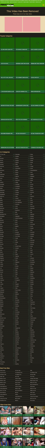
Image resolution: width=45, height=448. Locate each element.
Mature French (32, 2)
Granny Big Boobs (3, 388)
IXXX (31, 370)
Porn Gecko (32, 400)
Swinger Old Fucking (34, 378)
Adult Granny (6, 2)
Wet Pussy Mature (18, 390)
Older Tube (2, 376)
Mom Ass (2, 396)
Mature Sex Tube (33, 382)
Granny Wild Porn (3, 394)
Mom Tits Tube (3, 390)
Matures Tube (38, 2)
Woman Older (32, 374)
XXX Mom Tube (20, 2)
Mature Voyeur (3, 382)
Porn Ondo (32, 376)
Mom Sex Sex (33, 394)
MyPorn (16, 400)
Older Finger (32, 392)
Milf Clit (16, 392)
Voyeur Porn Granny (34, 396)
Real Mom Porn (3, 400)
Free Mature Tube (33, 372)
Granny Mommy (26, 2)
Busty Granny (17, 382)
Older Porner (17, 384)
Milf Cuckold (17, 398)
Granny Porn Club (3, 398)
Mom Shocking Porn (34, 384)
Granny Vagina (18, 378)
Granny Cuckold (18, 386)
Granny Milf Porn (3, 386)
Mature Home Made (13, 2)
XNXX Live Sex (33, 390)
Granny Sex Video (18, 380)
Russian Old (2, 384)
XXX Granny (32, 386)
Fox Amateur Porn (18, 372)
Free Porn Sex (3, 372)
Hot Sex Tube (17, 370)
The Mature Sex (18, 374)
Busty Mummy (3, 392)
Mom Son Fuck (33, 398)
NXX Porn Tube (33, 388)
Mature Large (17, 388)
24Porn (16, 394)
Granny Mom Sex (18, 396)
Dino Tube (17, 376)
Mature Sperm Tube (34, 380)
